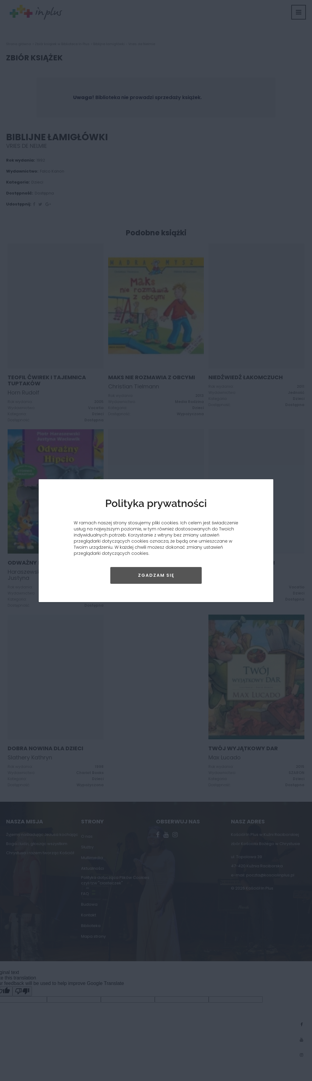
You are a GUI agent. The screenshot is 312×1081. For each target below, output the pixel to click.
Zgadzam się (156, 575)
